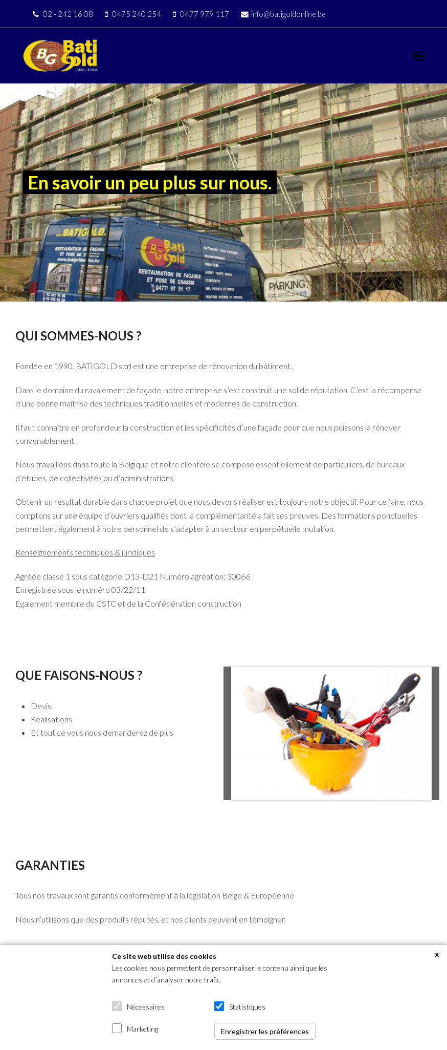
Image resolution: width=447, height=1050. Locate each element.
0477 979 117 (204, 13)
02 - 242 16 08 (68, 13)
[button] (418, 55)
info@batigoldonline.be (288, 13)
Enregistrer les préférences (265, 1031)
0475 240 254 (136, 13)
